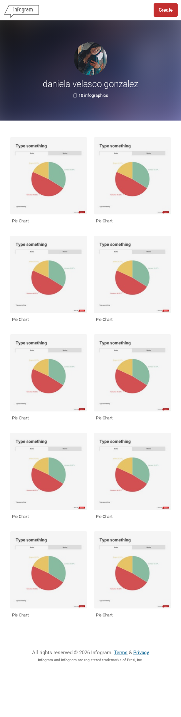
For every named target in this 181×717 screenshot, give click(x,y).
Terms (121, 653)
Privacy (141, 653)
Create (166, 10)
